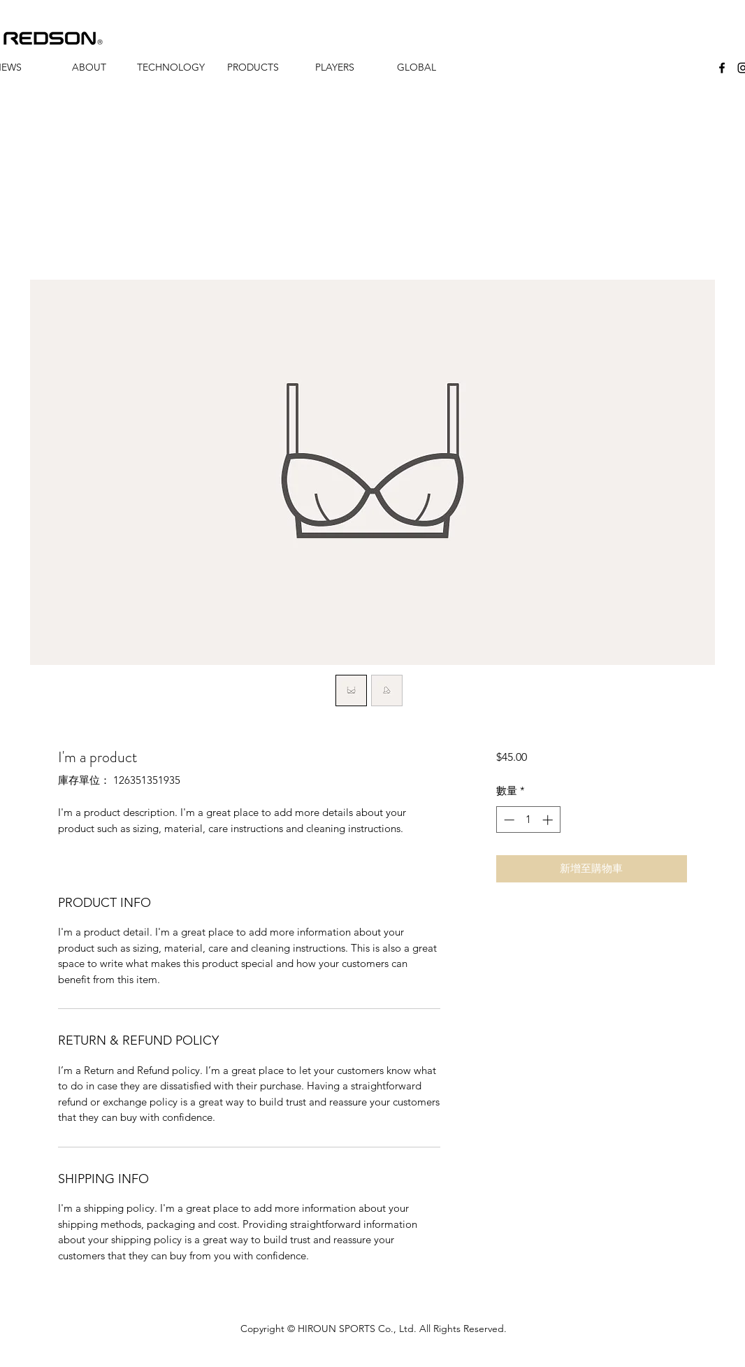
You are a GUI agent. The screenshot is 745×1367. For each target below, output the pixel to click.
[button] (89, 67)
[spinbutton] (528, 820)
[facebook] (722, 68)
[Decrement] (507, 820)
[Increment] (549, 820)
